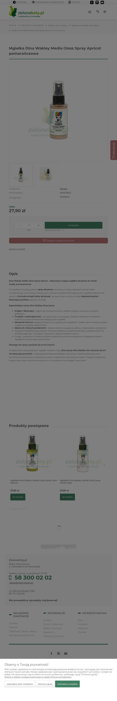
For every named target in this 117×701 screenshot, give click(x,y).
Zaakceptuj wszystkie (67, 684)
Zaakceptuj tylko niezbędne (20, 684)
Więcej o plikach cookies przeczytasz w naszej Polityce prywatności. (38, 677)
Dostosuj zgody (45, 684)
